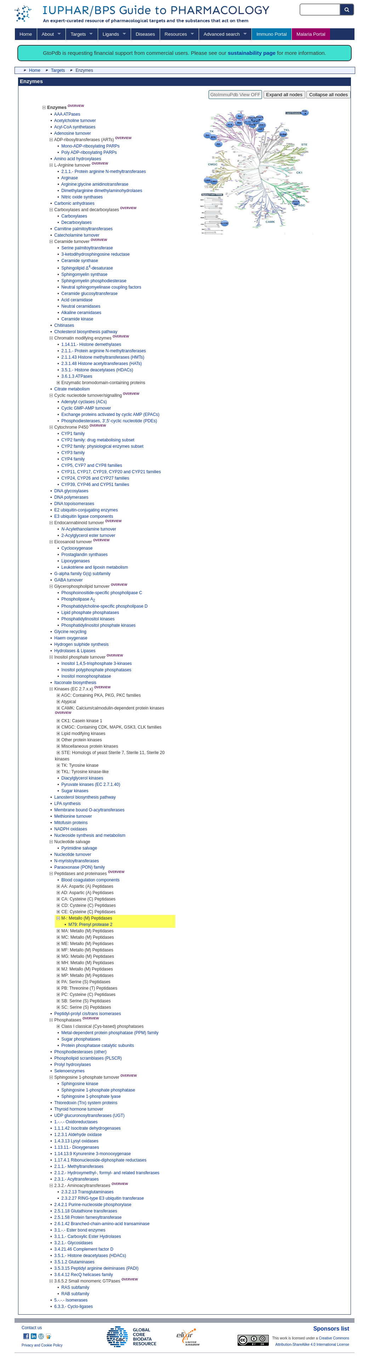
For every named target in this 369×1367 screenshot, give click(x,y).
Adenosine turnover (72, 133)
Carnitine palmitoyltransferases (83, 228)
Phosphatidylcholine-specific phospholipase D (104, 606)
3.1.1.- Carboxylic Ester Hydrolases (87, 1236)
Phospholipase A (78, 599)
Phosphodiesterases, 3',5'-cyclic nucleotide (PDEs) (109, 420)
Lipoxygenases (75, 560)
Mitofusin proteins (70, 822)
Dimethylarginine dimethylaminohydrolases (101, 190)
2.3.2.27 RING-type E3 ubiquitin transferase (102, 1198)
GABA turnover (68, 580)
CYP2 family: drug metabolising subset (97, 440)
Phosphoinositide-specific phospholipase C (101, 592)
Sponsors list (331, 1329)
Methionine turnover (73, 816)
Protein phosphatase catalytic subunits (97, 1045)
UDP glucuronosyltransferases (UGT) (89, 1115)
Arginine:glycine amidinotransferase (95, 184)
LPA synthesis (67, 803)
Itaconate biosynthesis (75, 682)
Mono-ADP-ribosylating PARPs (90, 146)
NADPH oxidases (70, 829)
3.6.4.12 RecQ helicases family (83, 1274)
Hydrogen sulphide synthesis (81, 644)
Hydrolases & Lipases (74, 650)
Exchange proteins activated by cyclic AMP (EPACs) (110, 414)
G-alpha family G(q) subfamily (82, 573)
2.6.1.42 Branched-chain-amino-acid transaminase (101, 1223)
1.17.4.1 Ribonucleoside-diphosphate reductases (100, 1160)
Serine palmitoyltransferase (87, 247)
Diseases (145, 34)
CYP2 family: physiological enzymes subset (102, 446)
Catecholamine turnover (76, 235)
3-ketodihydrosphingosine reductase (95, 254)
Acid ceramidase (77, 299)
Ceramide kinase (77, 319)
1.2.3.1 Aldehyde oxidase (78, 1134)
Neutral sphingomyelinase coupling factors (101, 287)
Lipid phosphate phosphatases (90, 612)
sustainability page (252, 53)
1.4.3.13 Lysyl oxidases (76, 1141)
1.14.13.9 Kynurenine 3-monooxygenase (92, 1153)
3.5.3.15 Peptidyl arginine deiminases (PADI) (96, 1268)
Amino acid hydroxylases (77, 158)
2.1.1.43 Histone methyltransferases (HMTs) (102, 357)
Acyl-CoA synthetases (75, 126)
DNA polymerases (71, 497)
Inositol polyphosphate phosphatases (96, 669)
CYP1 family (73, 433)
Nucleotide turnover (72, 854)
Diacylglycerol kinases (82, 778)
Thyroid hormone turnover (78, 1109)
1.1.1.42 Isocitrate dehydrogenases (87, 1128)
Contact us (32, 1327)
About (48, 34)
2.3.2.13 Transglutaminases (87, 1191)
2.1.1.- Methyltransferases (78, 1166)
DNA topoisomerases (74, 503)
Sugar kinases (74, 790)
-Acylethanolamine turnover (88, 529)
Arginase (69, 177)
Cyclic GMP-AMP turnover (86, 408)
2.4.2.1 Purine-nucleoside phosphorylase (92, 1204)
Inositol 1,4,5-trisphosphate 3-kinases (96, 663)
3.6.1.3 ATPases (76, 376)
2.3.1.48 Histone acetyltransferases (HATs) (101, 363)
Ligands (111, 34)
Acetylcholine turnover (75, 120)
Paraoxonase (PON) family (79, 867)
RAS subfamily (75, 1287)
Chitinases (64, 325)
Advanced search (222, 34)
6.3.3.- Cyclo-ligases (73, 1306)
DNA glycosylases (71, 490)
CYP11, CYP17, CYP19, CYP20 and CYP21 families (111, 471)
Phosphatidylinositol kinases (87, 618)
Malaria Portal (310, 34)
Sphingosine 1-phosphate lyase (90, 1096)
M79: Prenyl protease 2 (90, 924)
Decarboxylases (76, 222)
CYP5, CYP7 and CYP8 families (91, 465)
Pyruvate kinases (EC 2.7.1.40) (90, 784)
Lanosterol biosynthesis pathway (84, 797)
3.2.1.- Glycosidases (73, 1242)
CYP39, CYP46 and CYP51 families (95, 484)
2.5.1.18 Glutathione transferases (85, 1211)
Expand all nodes (284, 94)
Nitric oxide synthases (82, 197)
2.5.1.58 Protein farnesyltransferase (87, 1217)
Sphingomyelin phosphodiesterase (93, 280)
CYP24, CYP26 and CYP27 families (95, 478)
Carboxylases (74, 216)
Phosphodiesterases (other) (80, 1051)
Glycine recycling (70, 631)
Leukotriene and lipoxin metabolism (94, 567)
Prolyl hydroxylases (72, 1064)
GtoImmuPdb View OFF (235, 94)
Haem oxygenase (70, 638)
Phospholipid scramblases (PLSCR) (88, 1058)
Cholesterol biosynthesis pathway (85, 331)
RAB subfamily (75, 1293)
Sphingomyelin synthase (84, 274)
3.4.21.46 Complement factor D (83, 1249)
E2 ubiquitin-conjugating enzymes (86, 510)
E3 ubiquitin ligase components (83, 516)
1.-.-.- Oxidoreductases (75, 1121)
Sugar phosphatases (80, 1039)
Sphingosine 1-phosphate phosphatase (98, 1090)
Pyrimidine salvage (79, 848)
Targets (78, 34)
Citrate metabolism (72, 389)
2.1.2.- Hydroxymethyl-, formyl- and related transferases (106, 1172)
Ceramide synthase (79, 260)
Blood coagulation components (90, 879)
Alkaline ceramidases (81, 312)
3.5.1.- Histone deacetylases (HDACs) (97, 369)
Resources (176, 34)
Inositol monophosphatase (86, 676)
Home (25, 34)
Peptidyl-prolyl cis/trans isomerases (87, 1013)
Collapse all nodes (328, 94)
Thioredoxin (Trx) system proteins (85, 1102)
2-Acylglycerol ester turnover (88, 535)
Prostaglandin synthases (84, 554)
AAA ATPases (67, 114)
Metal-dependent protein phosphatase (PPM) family (109, 1032)
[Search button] (347, 10)
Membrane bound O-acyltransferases (89, 809)
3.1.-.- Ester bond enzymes (79, 1230)
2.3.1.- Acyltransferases (76, 1179)
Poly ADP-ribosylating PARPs (89, 152)
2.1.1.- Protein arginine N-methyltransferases (103, 171)
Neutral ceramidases (80, 306)
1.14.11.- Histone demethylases (91, 344)
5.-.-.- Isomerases (70, 1300)
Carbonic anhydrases (74, 203)
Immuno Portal (271, 34)
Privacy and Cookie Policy (42, 1345)
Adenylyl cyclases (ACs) (84, 401)
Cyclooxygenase (76, 548)
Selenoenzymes (69, 1070)
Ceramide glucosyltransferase (89, 293)
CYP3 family (73, 452)
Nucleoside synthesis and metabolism (89, 835)
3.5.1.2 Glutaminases (74, 1261)
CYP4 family (73, 459)
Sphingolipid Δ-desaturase (87, 268)
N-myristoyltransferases (76, 860)
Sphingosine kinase (79, 1083)
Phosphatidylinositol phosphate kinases (98, 625)
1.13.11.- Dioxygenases (76, 1147)
